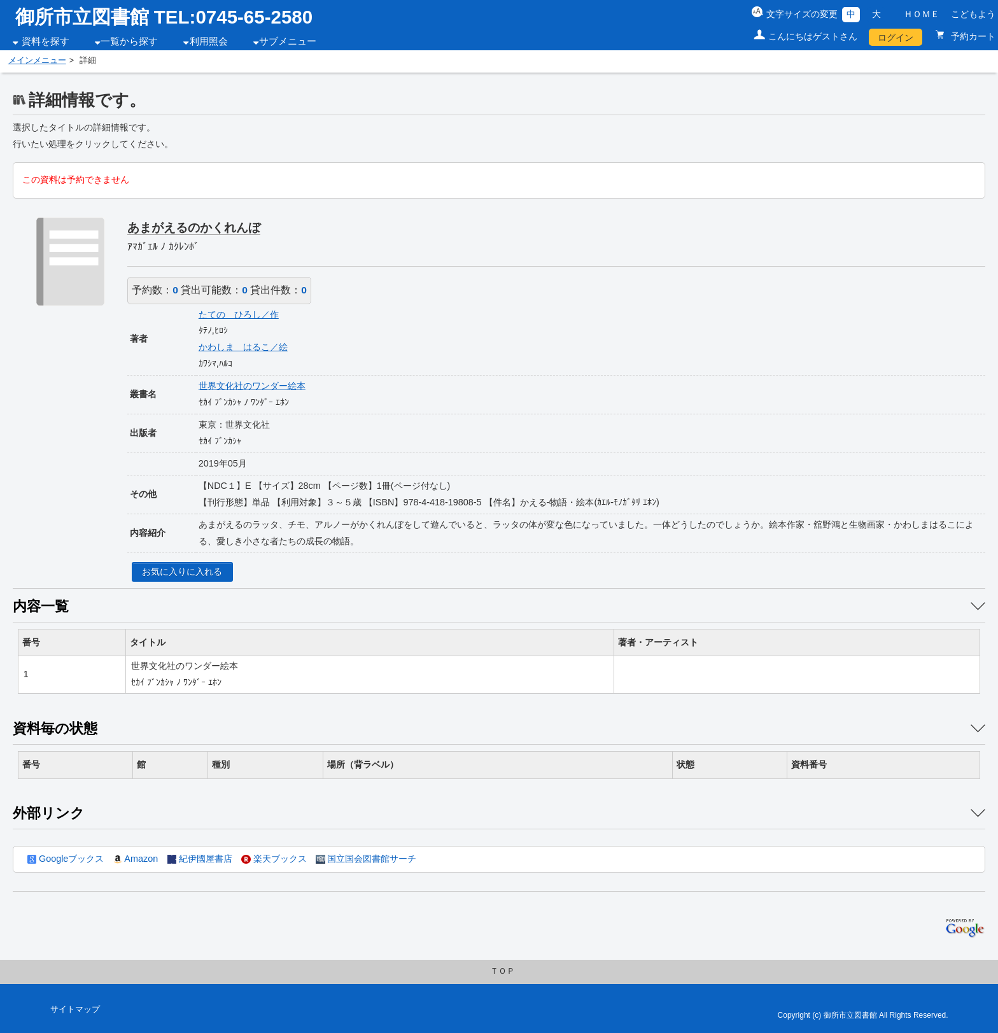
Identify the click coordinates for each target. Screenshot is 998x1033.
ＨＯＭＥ (921, 14)
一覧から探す (129, 41)
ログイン (895, 37)
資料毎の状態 (55, 728)
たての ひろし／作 (239, 314)
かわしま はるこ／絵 (243, 347)
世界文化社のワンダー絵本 (252, 386)
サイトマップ (75, 1009)
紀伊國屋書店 (199, 859)
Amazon (135, 859)
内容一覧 (41, 606)
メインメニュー (37, 60)
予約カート (971, 36)
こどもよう (973, 14)
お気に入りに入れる (182, 571)
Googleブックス (65, 859)
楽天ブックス (273, 859)
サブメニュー (287, 41)
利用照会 (209, 41)
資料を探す (45, 41)
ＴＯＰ (502, 971)
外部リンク (49, 813)
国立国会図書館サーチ (366, 859)
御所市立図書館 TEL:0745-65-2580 (164, 16)
